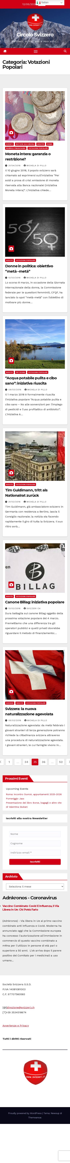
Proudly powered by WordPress (25, 1113)
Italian (42, 3)
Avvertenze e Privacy (15, 1025)
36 (43, 762)
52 (61, 762)
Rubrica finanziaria (15, 148)
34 (26, 762)
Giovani (9, 703)
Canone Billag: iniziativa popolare (34, 602)
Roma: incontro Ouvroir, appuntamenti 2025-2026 (34, 794)
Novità (40, 144)
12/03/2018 (14, 278)
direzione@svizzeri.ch (21, 1007)
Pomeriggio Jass (15, 798)
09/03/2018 (15, 389)
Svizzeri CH (32, 608)
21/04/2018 (14, 165)
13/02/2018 (14, 608)
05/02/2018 (15, 720)
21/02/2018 (14, 502)
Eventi (9, 144)
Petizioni (20, 372)
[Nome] (35, 834)
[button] (65, 51)
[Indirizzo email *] (35, 853)
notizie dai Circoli (25, 144)
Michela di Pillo (35, 165)
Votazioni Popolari (38, 148)
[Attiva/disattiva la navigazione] (35, 51)
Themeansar (34, 1117)
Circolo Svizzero (35, 35)
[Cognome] (35, 843)
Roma (49, 144)
